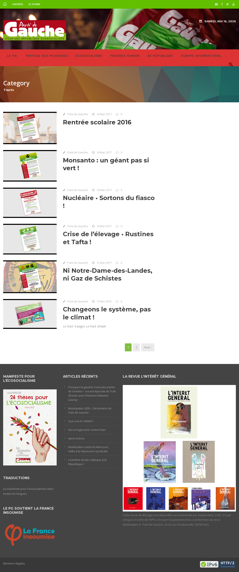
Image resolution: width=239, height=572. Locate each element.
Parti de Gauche (77, 114)
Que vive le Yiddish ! (81, 421)
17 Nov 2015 (104, 302)
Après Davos (76, 438)
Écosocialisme (89, 55)
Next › (148, 347)
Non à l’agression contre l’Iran (87, 430)
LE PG (12, 55)
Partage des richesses (47, 55)
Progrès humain (125, 55)
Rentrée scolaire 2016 (97, 122)
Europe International (201, 55)
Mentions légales (14, 563)
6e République (160, 55)
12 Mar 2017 (104, 263)
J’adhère (17, 4)
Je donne (34, 4)
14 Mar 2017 (104, 114)
